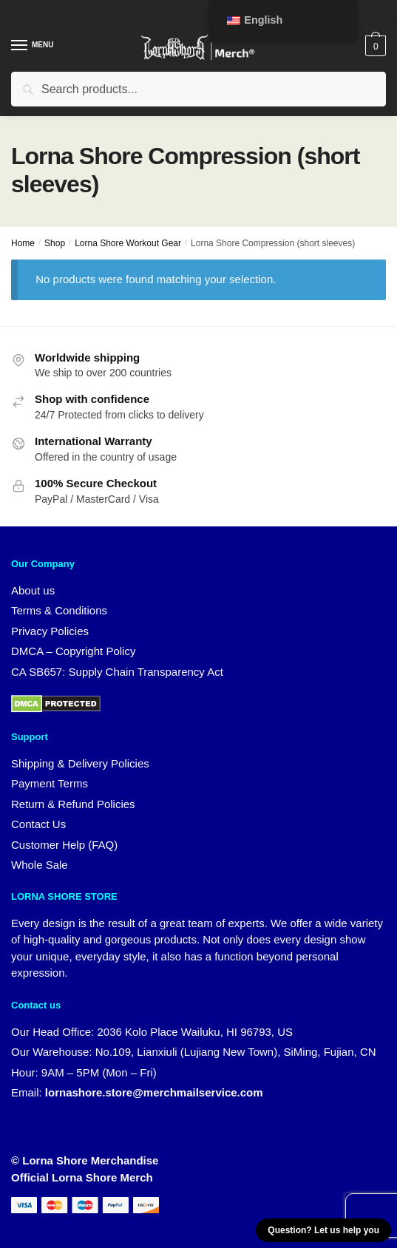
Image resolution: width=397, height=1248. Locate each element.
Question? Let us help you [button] (323, 1230)
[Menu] (33, 46)
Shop (54, 243)
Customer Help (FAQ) (64, 844)
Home (23, 243)
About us (33, 590)
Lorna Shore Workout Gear (128, 243)
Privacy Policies (50, 631)
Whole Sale (39, 864)
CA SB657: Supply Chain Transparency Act (117, 671)
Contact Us (38, 824)
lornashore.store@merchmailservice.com (154, 1092)
